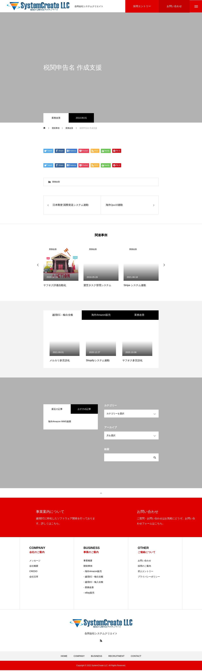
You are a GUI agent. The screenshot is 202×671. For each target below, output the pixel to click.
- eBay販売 (88, 593)
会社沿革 (33, 577)
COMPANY (79, 657)
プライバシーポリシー (149, 577)
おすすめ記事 (84, 410)
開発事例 (87, 567)
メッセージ (34, 561)
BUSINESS (96, 657)
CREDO (33, 572)
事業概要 (87, 561)
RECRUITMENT (116, 657)
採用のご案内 (144, 567)
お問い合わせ (144, 561)
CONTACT (136, 657)
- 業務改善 (88, 588)
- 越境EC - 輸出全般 (93, 577)
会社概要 (33, 567)
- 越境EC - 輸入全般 (93, 583)
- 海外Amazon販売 (92, 572)
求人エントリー (145, 572)
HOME (64, 657)
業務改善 (56, 118)
